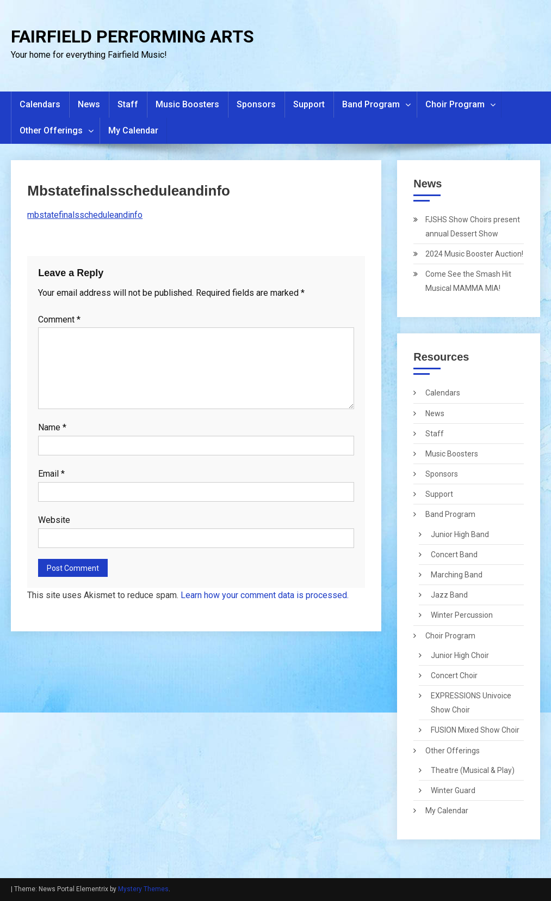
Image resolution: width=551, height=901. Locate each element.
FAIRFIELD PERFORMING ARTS (132, 36)
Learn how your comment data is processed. (265, 595)
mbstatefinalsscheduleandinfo (85, 215)
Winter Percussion (462, 615)
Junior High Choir (460, 655)
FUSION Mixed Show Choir (475, 730)
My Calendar (133, 130)
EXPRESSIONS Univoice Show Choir (471, 702)
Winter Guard (453, 790)
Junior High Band (460, 534)
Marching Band (456, 574)
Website (54, 520)
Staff (127, 104)
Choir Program (455, 104)
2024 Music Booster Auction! (474, 253)
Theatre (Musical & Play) (473, 770)
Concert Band (454, 554)
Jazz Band (449, 594)
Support (309, 104)
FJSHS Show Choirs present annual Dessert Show (472, 226)
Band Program (371, 104)
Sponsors (256, 104)
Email (51, 473)
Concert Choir (454, 675)
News (89, 104)
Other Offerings (51, 130)
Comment (59, 319)
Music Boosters (187, 104)
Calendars (40, 104)
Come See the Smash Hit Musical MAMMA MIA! (468, 281)
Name (52, 427)
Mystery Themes (143, 889)
